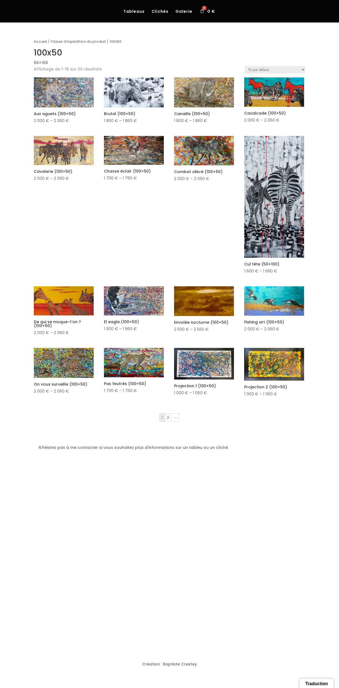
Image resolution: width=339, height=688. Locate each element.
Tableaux (134, 11)
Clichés (160, 11)
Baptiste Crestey (180, 664)
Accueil (40, 41)
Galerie (183, 11)
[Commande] (275, 70)
